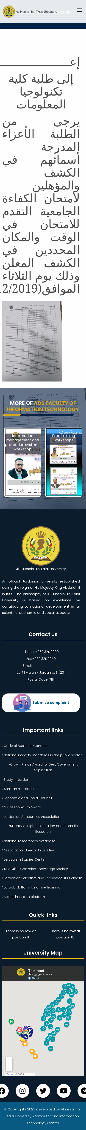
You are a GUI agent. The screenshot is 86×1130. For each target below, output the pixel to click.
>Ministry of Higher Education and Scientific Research (43, 829)
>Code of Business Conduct (25, 745)
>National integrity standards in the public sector (42, 755)
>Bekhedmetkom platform (23, 896)
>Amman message (18, 788)
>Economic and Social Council (27, 798)
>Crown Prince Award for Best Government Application (43, 767)
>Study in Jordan (15, 779)
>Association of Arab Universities (28, 850)
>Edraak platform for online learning (31, 887)
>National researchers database (28, 841)
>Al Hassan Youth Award (21, 807)
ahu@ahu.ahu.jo (45, 665)
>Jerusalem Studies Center (24, 859)
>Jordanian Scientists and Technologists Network (42, 878)
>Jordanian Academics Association (31, 816)
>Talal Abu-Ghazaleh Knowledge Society (35, 869)
